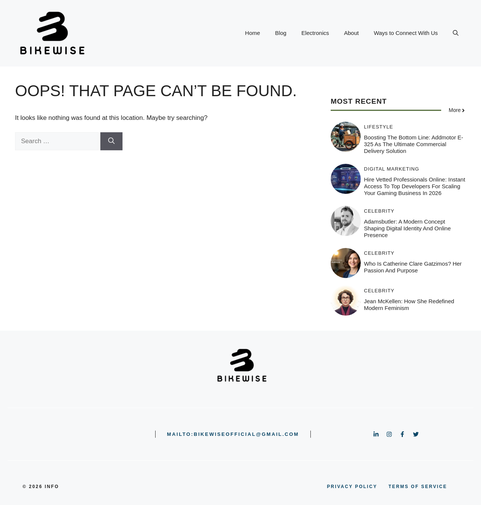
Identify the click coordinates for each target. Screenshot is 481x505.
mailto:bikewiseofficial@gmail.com (233, 434)
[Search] (111, 141)
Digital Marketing (391, 168)
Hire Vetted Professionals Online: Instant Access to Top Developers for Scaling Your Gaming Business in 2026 (414, 186)
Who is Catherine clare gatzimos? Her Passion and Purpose (413, 267)
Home (252, 33)
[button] (455, 33)
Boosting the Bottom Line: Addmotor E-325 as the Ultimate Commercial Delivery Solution (413, 144)
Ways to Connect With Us (406, 33)
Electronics (315, 33)
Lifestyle (378, 126)
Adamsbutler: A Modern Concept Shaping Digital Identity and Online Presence (407, 228)
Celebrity (379, 211)
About (351, 33)
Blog (280, 33)
